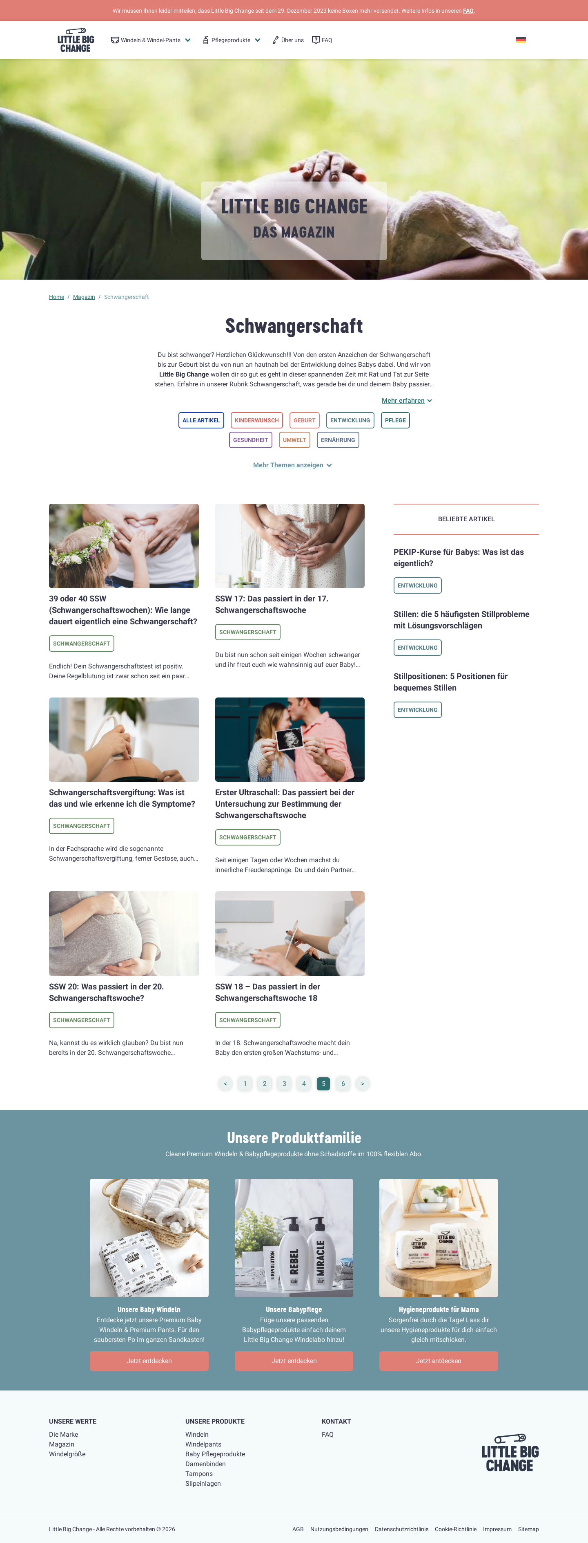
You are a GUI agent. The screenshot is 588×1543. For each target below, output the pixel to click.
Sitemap (528, 1529)
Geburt (305, 420)
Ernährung (338, 440)
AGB (298, 1529)
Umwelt (294, 440)
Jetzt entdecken (149, 1361)
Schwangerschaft (81, 643)
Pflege (395, 420)
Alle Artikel (201, 420)
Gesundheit (250, 440)
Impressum (497, 1529)
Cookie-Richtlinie (456, 1529)
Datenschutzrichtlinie (401, 1529)
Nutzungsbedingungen (339, 1529)
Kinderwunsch (257, 420)
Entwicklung (350, 420)
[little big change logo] (76, 40)
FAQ (468, 10)
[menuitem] (151, 40)
